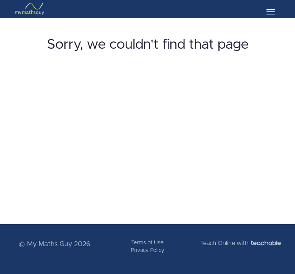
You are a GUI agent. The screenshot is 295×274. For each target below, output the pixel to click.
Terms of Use (147, 242)
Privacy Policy (147, 250)
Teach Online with (240, 243)
